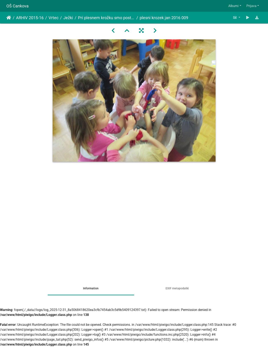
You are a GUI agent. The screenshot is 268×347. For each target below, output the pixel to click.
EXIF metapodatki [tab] (177, 288)
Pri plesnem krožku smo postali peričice (106, 17)
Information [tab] (91, 288)
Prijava (251, 6)
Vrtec (53, 17)
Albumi (233, 6)
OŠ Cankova (17, 6)
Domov (8, 18)
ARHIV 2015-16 (30, 17)
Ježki (68, 17)
